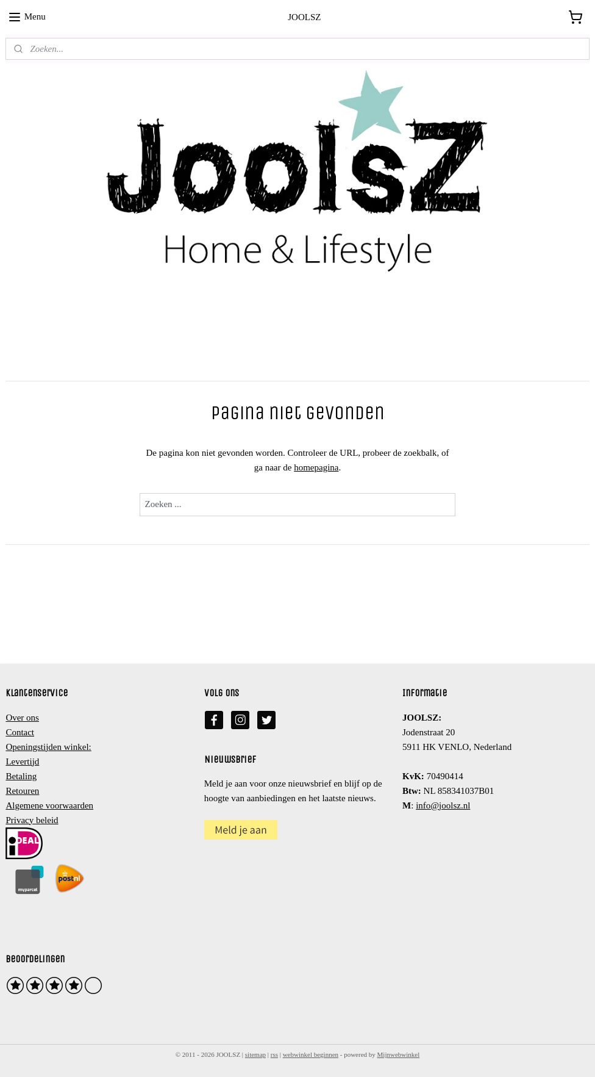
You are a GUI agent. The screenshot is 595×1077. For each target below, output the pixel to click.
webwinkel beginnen (310, 1054)
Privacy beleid (31, 820)
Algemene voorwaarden (49, 805)
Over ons (22, 717)
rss (274, 1054)
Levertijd (22, 761)
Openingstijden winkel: (48, 747)
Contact (19, 732)
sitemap (255, 1054)
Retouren (22, 791)
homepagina (316, 467)
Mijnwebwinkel (398, 1054)
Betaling (21, 776)
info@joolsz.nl (443, 805)
